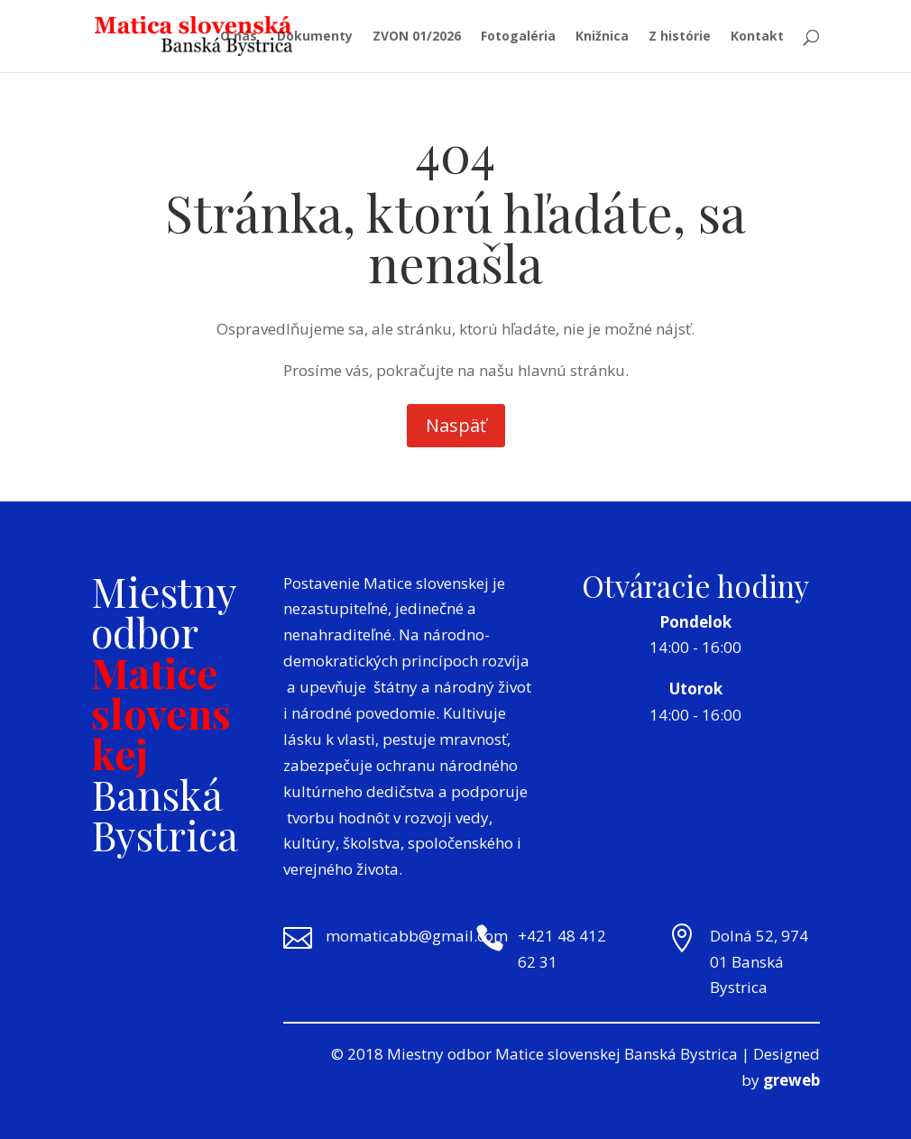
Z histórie (680, 37)
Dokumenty (315, 37)
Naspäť (456, 425)
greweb (791, 1080)
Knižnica (602, 37)
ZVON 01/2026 (417, 37)
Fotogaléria (518, 37)
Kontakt (757, 37)
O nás (238, 37)
